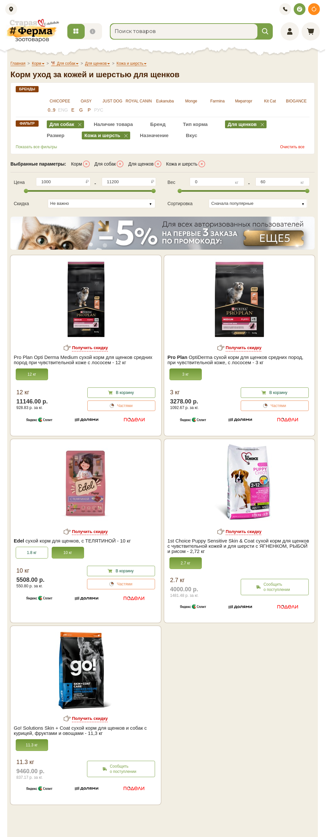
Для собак (105, 164)
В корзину (125, 392)
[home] (32, 30)
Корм (76, 164)
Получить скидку (90, 347)
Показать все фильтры (36, 147)
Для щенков (141, 164)
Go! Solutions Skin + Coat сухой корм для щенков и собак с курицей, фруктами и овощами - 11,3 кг (80, 730)
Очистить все (292, 147)
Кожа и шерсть (182, 164)
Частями (125, 405)
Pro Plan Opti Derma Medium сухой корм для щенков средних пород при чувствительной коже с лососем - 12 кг (83, 360)
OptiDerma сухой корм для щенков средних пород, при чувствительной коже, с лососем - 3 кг (235, 360)
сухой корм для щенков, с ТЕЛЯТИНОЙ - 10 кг (72, 540)
